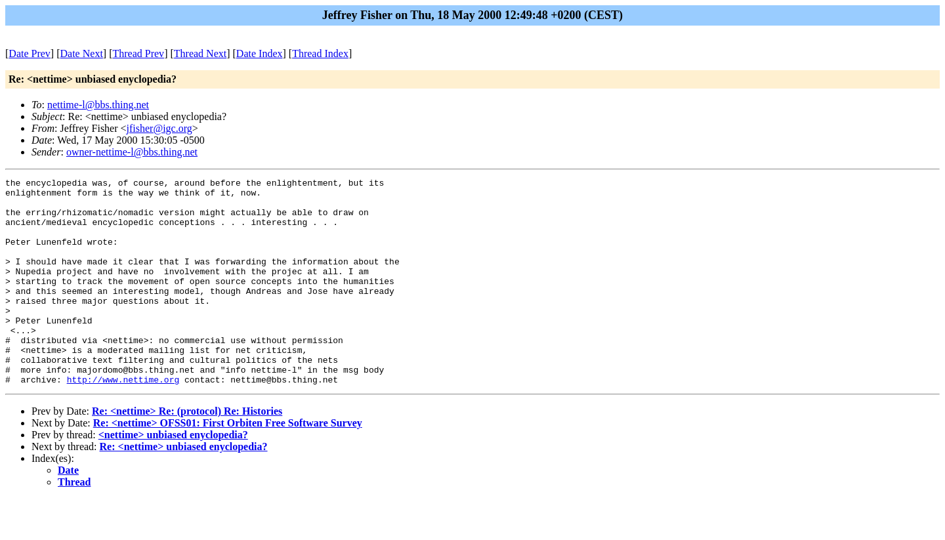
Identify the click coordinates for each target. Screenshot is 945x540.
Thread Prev (138, 53)
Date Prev (30, 53)
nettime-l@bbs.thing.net (98, 104)
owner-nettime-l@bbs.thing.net (132, 151)
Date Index (259, 53)
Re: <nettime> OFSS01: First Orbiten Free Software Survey (227, 464)
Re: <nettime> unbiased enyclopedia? (184, 487)
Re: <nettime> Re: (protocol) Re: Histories (187, 452)
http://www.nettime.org (123, 420)
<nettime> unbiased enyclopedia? (173, 476)
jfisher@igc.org (159, 128)
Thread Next (200, 53)
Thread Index (320, 53)
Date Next (81, 53)
